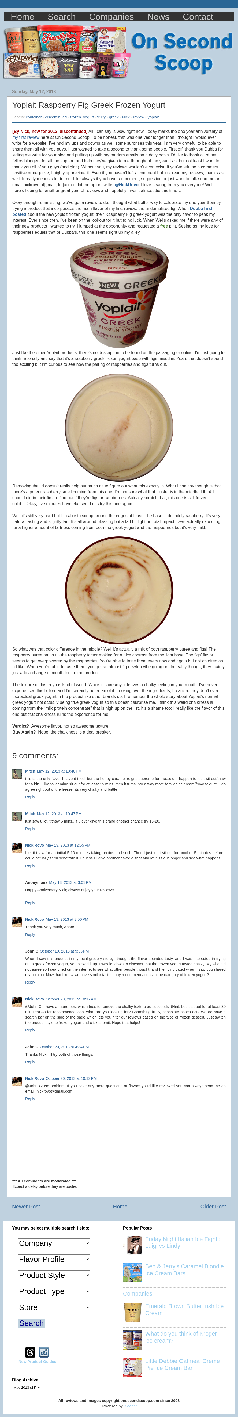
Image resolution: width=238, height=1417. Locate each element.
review (138, 117)
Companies (111, 16)
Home (22, 16)
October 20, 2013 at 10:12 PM (71, 1078)
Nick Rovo (34, 845)
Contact (198, 16)
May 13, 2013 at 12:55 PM (68, 845)
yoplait (153, 117)
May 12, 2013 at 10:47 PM (59, 814)
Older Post (213, 1206)
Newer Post (26, 1206)
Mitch (30, 771)
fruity (101, 117)
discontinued (56, 117)
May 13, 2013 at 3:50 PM (67, 919)
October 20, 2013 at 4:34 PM (64, 1047)
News (158, 16)
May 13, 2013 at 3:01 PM (70, 882)
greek (114, 117)
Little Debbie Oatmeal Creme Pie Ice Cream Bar (182, 1364)
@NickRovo (127, 184)
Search (62, 16)
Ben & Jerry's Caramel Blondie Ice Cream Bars (184, 1270)
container (34, 117)
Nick (126, 117)
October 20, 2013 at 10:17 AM (71, 999)
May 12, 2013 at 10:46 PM (59, 771)
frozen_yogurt (82, 117)
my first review (25, 137)
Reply (30, 797)
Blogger (130, 1406)
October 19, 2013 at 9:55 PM (64, 951)
